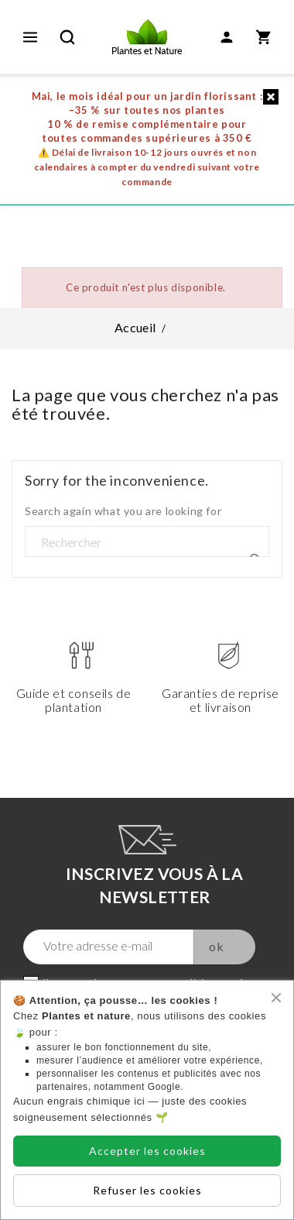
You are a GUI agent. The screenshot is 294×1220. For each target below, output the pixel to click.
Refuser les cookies (147, 1190)
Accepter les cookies (147, 1150)
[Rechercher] (147, 542)
